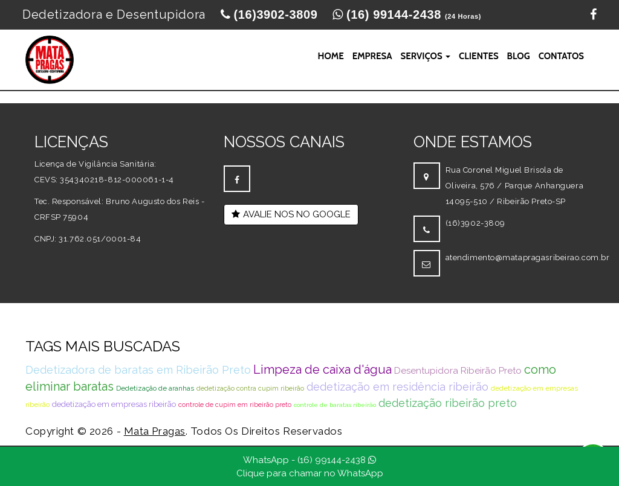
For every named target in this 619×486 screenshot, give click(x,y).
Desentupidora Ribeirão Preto (458, 370)
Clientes (479, 56)
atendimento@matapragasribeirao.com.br (528, 257)
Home (330, 56)
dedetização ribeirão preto (447, 403)
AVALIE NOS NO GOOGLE (291, 214)
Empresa (372, 56)
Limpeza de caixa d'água (322, 369)
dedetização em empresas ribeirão (114, 404)
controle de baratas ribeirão (335, 404)
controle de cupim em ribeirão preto (234, 405)
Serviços (426, 56)
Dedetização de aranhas (155, 388)
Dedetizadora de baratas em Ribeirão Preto (138, 369)
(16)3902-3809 (475, 223)
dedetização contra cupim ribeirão (250, 388)
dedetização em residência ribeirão (397, 386)
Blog (518, 56)
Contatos (561, 56)
